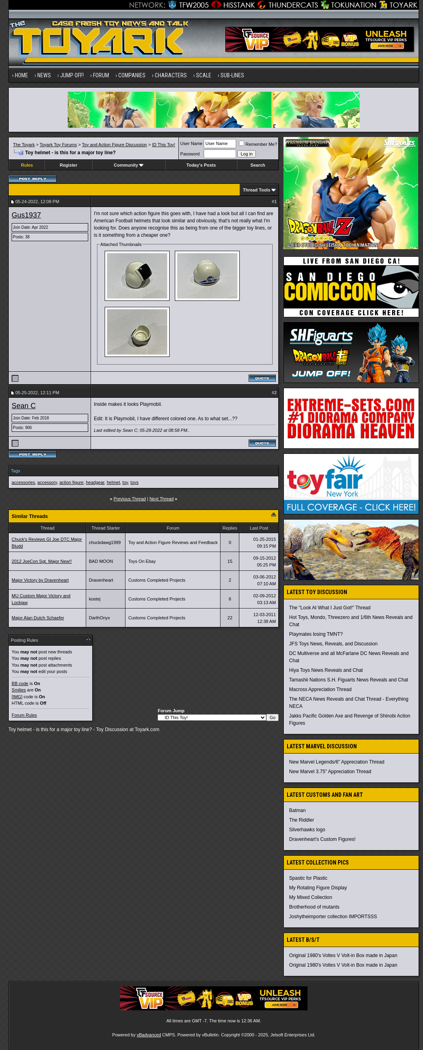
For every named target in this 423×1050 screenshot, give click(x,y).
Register (68, 165)
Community (129, 165)
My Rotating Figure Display (318, 888)
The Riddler (301, 820)
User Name (191, 143)
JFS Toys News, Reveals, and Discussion (333, 644)
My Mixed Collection (310, 897)
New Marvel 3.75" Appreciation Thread (330, 771)
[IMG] (17, 696)
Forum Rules (24, 715)
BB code (20, 683)
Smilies (19, 689)
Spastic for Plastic (308, 878)
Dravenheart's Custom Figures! (322, 839)
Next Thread (162, 498)
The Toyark (23, 144)
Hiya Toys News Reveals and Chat (326, 670)
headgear (95, 482)
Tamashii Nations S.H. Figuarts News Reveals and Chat (348, 680)
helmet (113, 482)
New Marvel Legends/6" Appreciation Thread (337, 762)
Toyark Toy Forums (58, 144)
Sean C (24, 406)
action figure (71, 482)
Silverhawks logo (307, 829)
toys (134, 482)
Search (258, 165)
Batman (297, 810)
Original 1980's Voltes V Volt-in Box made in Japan (343, 955)
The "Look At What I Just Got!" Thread (329, 608)
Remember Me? (258, 144)
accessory (47, 482)
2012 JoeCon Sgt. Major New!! (42, 561)
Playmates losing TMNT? (316, 634)
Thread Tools (256, 189)
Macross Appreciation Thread (320, 689)
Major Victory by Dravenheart (40, 580)
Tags (15, 470)
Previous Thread (129, 498)
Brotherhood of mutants (314, 907)
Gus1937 (26, 215)
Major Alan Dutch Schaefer (38, 617)
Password (190, 153)
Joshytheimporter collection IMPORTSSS (333, 916)
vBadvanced (149, 1034)
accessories (23, 482)
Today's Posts (201, 165)
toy (125, 482)
